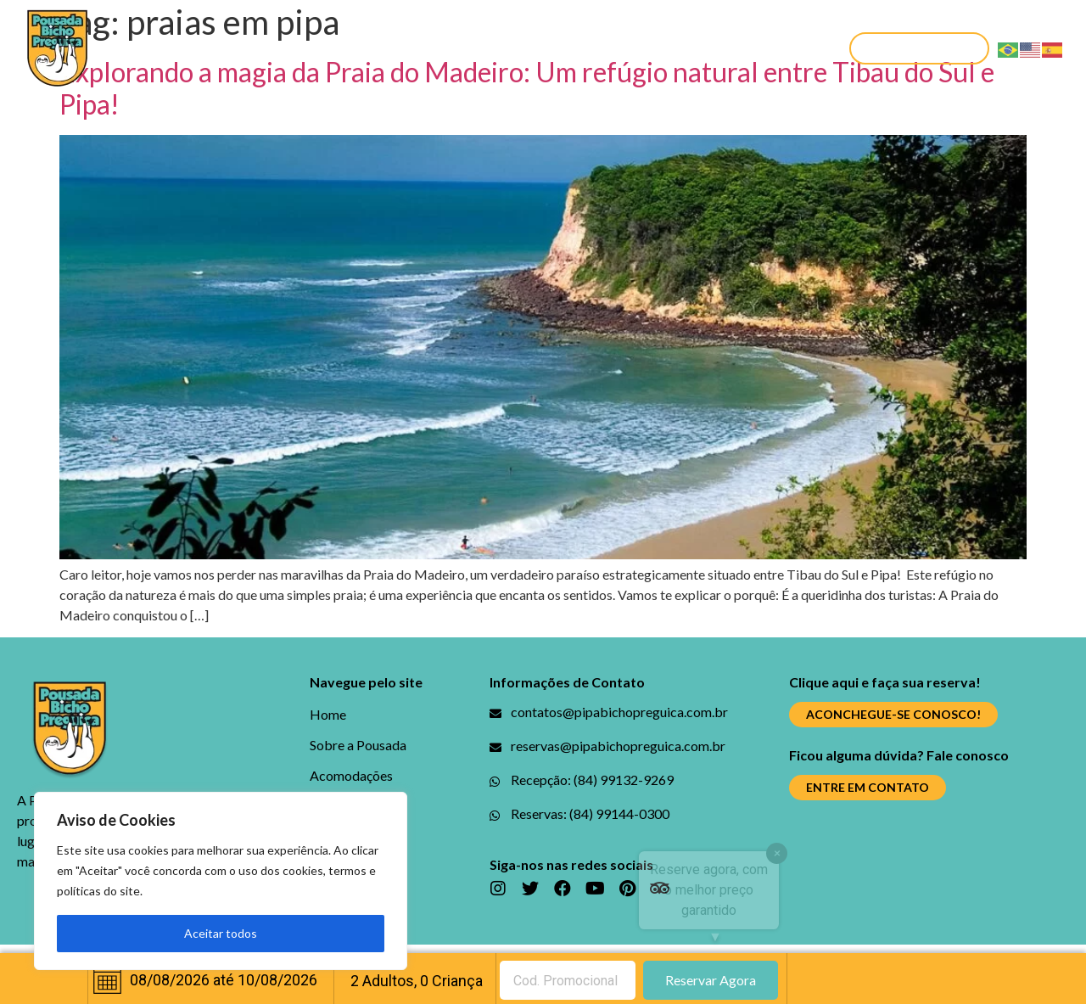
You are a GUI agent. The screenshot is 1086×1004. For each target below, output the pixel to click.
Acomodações (395, 48)
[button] (919, 48)
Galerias (564, 48)
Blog (491, 48)
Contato (764, 48)
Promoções (663, 48)
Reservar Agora (710, 980)
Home (149, 48)
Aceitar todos (220, 933)
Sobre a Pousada (255, 48)
